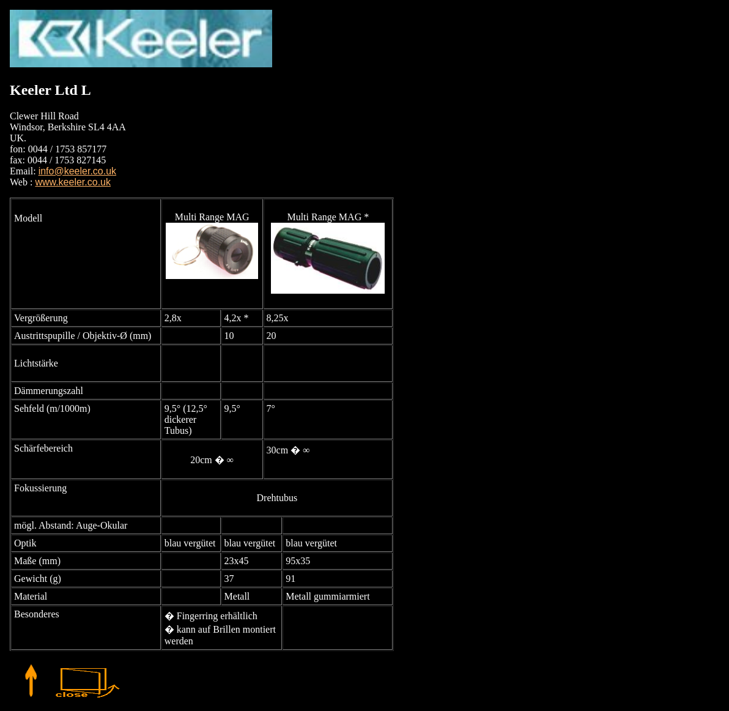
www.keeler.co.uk (73, 182)
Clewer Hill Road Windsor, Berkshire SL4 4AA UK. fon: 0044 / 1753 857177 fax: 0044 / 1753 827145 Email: (68, 143)
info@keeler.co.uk (77, 171)
